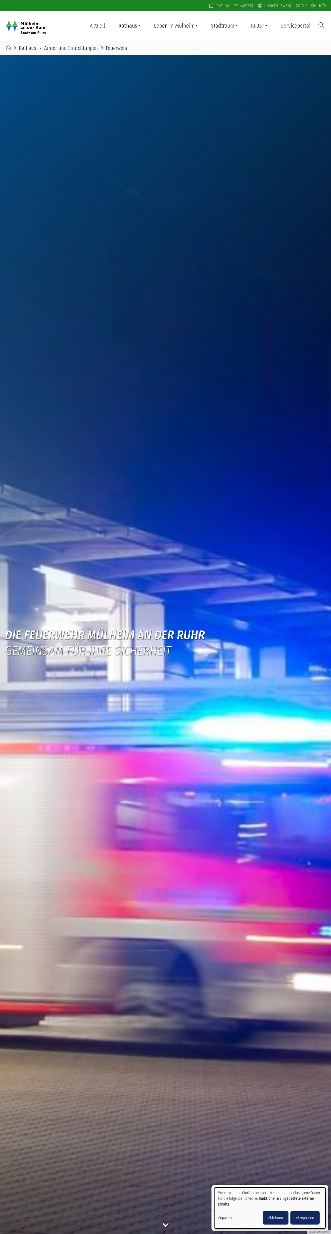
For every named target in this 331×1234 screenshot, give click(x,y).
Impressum (164, 1227)
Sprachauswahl (274, 6)
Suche (321, 26)
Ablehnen (275, 1217)
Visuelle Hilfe (310, 6)
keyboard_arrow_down (166, 192)
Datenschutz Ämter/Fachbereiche (112, 1227)
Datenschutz (58, 1227)
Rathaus (27, 48)
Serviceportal (295, 25)
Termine (222, 5)
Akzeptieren (305, 1217)
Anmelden (22, 1209)
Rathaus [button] (127, 25)
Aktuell (97, 25)
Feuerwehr (117, 48)
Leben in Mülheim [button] (174, 25)
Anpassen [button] (225, 1217)
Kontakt (246, 5)
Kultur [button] (257, 25)
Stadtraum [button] (222, 25)
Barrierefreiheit (21, 1227)
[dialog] (269, 1208)
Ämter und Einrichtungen (71, 48)
